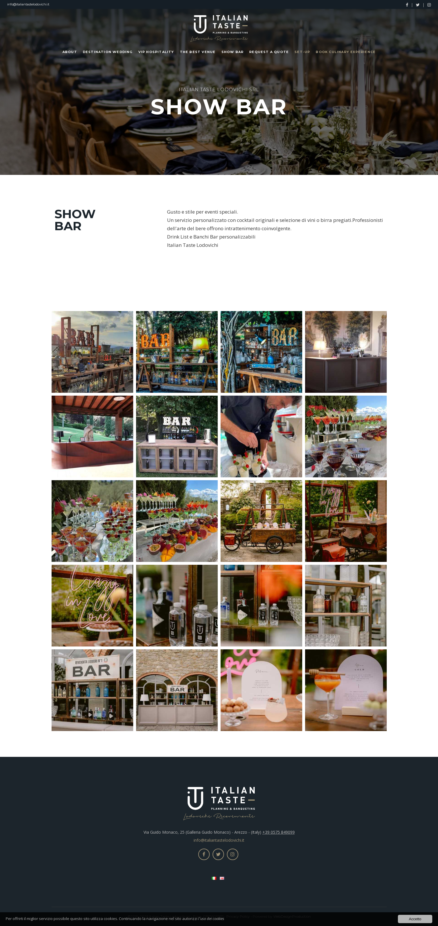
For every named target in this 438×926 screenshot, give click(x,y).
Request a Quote (269, 52)
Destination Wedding (108, 52)
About (69, 52)
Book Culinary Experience (346, 52)
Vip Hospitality (156, 52)
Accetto (415, 919)
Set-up (302, 52)
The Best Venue (198, 52)
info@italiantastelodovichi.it (28, 4)
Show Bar (232, 52)
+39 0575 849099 (278, 832)
